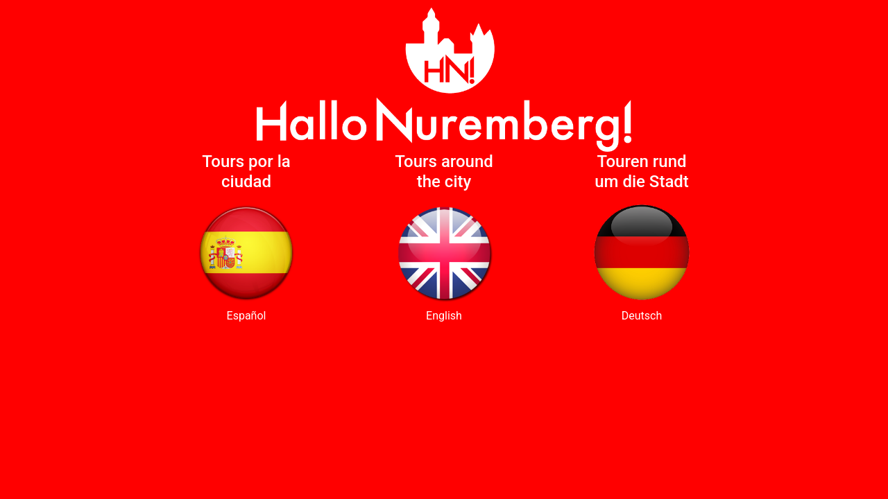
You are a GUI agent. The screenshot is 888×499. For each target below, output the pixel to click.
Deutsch (642, 315)
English (444, 315)
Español (246, 315)
